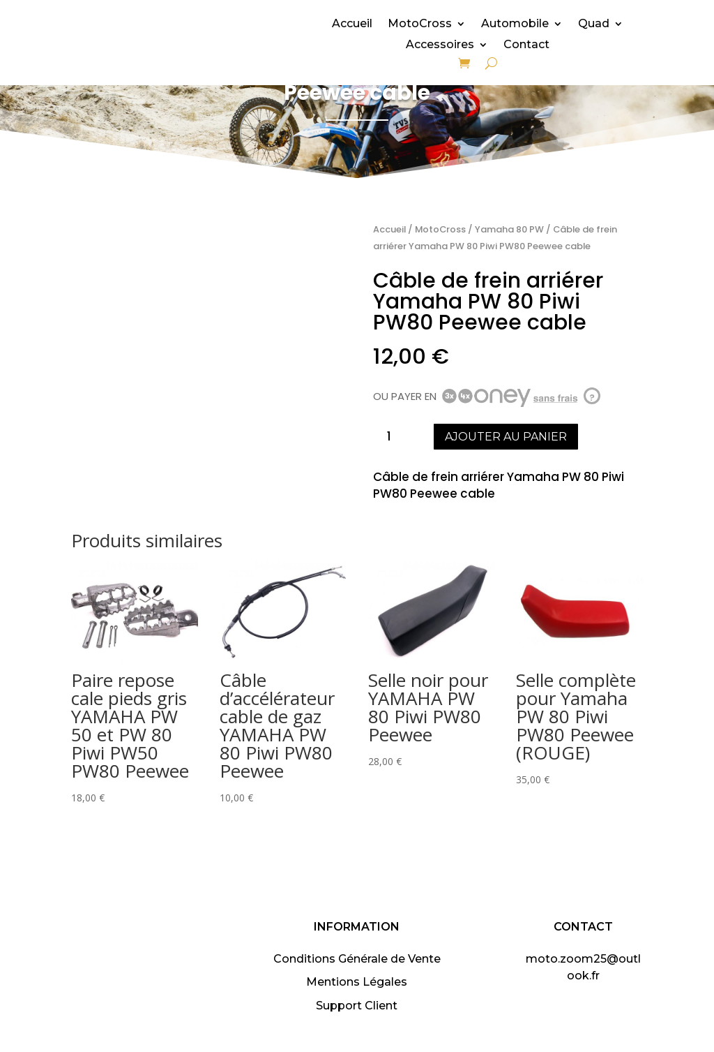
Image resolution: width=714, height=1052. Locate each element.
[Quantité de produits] (394, 437)
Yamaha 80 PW (509, 229)
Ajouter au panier (506, 436)
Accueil (352, 24)
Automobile (515, 24)
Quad (593, 24)
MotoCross (420, 24)
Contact (526, 45)
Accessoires (440, 45)
